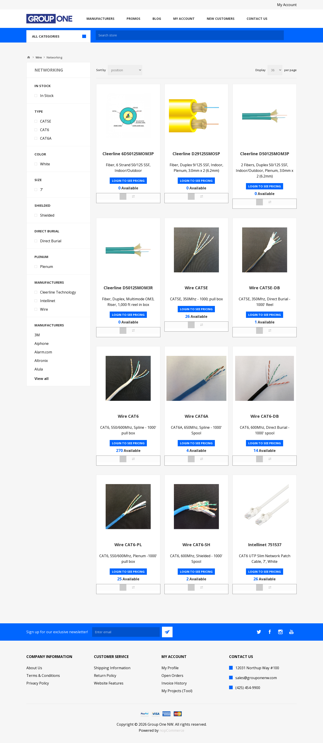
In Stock (42, 85)
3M (37, 334)
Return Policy (105, 675)
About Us (34, 667)
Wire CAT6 (128, 416)
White (45, 164)
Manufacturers (49, 282)
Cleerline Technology (58, 292)
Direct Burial (46, 231)
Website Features (108, 683)
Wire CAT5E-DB (264, 287)
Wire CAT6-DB (264, 416)
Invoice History (174, 683)
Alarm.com (43, 352)
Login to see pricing (128, 181)
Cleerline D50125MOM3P (264, 153)
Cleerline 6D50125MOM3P (128, 153)
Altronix (41, 360)
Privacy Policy (37, 683)
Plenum (41, 256)
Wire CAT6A (196, 416)
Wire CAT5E (196, 287)
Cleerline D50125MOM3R (128, 287)
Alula (38, 369)
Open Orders (172, 675)
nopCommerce (171, 730)
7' (41, 189)
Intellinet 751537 (264, 544)
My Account (287, 4)
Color (40, 154)
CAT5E (45, 121)
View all (41, 378)
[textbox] (190, 35)
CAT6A (45, 138)
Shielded (42, 205)
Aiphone (41, 343)
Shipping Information (112, 667)
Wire (39, 57)
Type (38, 111)
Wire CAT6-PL (128, 544)
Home (28, 57)
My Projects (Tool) (177, 690)
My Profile (170, 667)
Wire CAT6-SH (196, 544)
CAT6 (44, 129)
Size (38, 179)
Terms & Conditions (43, 675)
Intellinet (47, 300)
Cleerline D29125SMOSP (196, 153)
